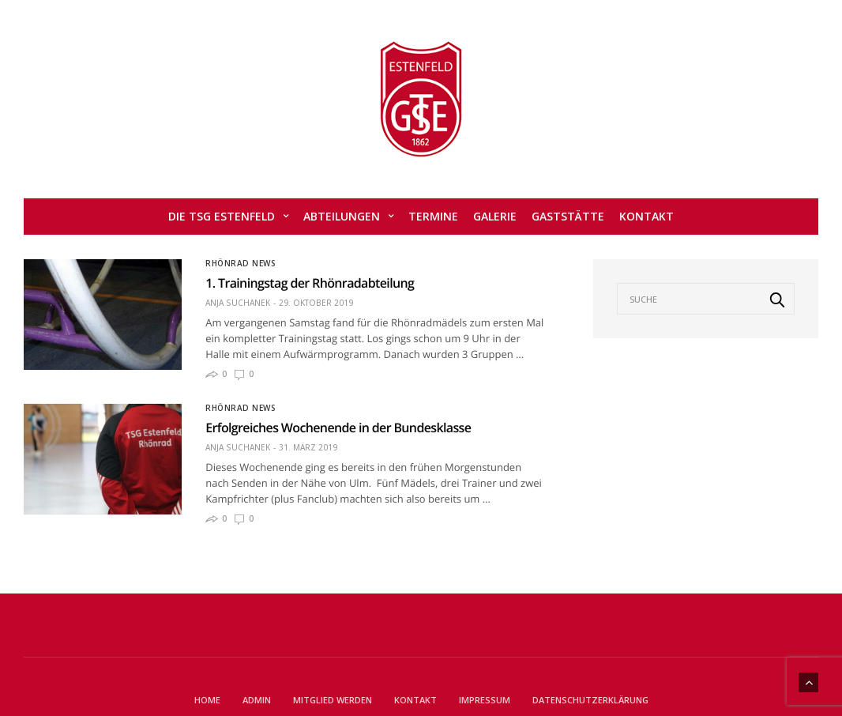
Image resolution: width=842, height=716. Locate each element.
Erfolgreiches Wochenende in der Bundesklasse (338, 427)
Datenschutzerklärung (590, 700)
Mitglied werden (332, 700)
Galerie (495, 216)
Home (207, 700)
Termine (433, 216)
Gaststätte (568, 216)
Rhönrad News (240, 263)
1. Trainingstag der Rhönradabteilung (309, 283)
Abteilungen (341, 216)
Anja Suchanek (237, 303)
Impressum (484, 700)
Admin (256, 700)
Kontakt (646, 216)
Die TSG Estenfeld (221, 216)
